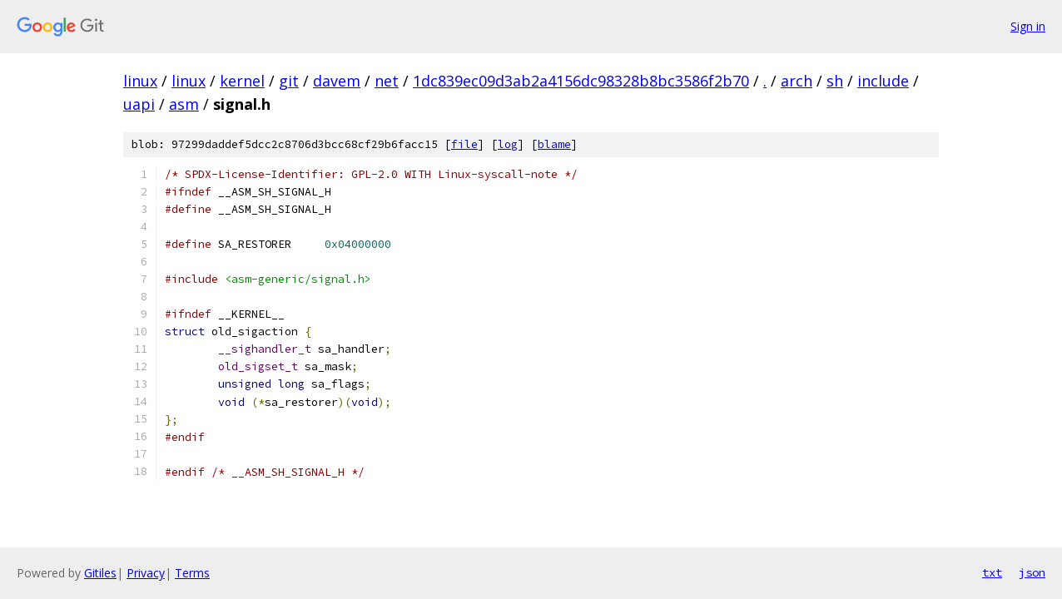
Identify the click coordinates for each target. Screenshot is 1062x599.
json (1032, 572)
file (464, 144)
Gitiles (100, 573)
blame (554, 144)
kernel (242, 81)
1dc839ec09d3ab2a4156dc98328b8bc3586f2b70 (581, 81)
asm (184, 104)
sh (834, 81)
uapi (139, 104)
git (289, 81)
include (883, 81)
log (508, 144)
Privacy (146, 573)
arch (796, 81)
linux (140, 81)
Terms (192, 573)
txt (992, 572)
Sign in (1027, 26)
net (387, 81)
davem (336, 81)
